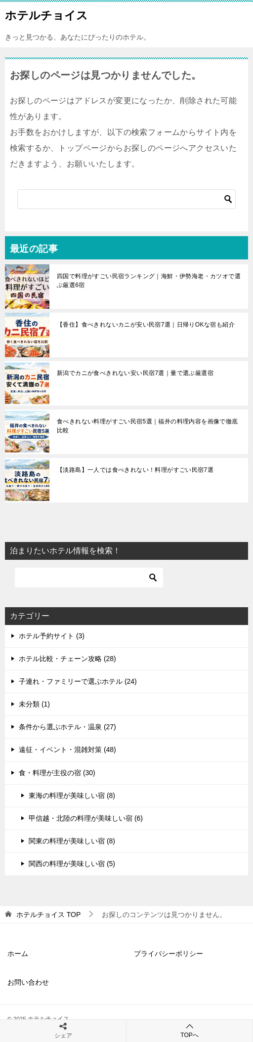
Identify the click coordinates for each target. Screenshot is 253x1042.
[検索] (126, 199)
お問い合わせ (28, 982)
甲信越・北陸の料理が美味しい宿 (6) (86, 818)
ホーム (17, 954)
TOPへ (189, 1030)
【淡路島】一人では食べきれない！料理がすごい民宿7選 (135, 469)
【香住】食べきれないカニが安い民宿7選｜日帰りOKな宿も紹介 (146, 324)
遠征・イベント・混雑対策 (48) (67, 749)
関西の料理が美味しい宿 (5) (72, 864)
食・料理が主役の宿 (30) (57, 773)
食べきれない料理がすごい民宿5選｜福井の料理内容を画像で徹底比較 (147, 426)
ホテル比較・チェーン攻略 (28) (67, 659)
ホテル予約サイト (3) (51, 636)
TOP (48, 914)
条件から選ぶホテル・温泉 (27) (67, 727)
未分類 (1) (34, 704)
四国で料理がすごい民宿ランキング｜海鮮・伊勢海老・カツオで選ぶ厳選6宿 (149, 281)
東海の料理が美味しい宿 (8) (72, 795)
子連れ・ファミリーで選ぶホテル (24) (78, 681)
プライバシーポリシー (168, 954)
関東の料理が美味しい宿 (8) (72, 841)
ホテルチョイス (46, 14)
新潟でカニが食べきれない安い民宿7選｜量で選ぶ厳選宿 (135, 373)
